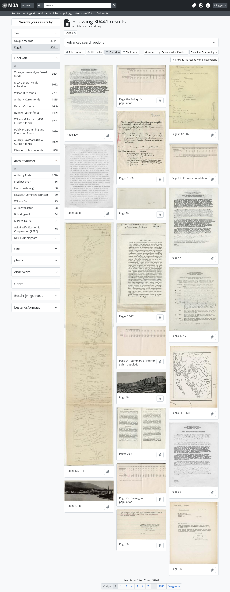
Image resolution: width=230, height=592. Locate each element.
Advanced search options (85, 42)
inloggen (219, 5)
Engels (36, 48)
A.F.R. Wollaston (36, 208)
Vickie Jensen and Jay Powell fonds (36, 74)
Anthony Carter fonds (36, 100)
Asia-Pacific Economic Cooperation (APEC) (36, 229)
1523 (162, 586)
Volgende (174, 586)
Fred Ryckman (36, 182)
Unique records (36, 41)
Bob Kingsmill (36, 215)
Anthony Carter (36, 175)
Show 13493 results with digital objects (194, 59)
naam (18, 248)
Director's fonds (36, 106)
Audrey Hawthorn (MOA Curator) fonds (36, 142)
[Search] (77, 5)
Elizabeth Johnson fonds (36, 151)
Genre (18, 284)
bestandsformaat (27, 307)
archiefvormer (24, 161)
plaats (18, 260)
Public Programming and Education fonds (36, 131)
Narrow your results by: (36, 22)
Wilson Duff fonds (36, 93)
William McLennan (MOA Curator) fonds (36, 121)
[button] (193, 5)
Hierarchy (95, 52)
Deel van (20, 58)
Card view (113, 52)
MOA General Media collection (36, 84)
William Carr (36, 202)
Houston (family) (36, 189)
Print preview (74, 52)
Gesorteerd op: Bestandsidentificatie (165, 52)
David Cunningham (36, 238)
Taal (17, 33)
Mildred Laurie (36, 221)
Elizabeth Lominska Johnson (36, 195)
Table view (130, 52)
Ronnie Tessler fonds (36, 113)
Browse (26, 5)
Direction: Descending (203, 52)
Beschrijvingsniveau (28, 295)
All (15, 65)
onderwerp (22, 272)
